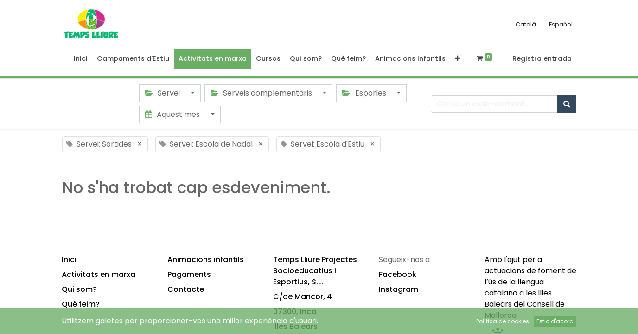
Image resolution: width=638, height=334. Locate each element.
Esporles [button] (365, 93)
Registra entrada (542, 58)
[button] (457, 59)
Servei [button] (163, 93)
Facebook (397, 274)
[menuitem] (80, 59)
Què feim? (81, 304)
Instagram (398, 289)
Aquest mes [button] (173, 114)
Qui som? (79, 289)
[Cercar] (566, 104)
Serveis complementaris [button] (262, 93)
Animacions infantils (205, 259)
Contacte (185, 289)
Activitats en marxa (98, 274)
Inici (69, 259)
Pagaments (189, 274)
